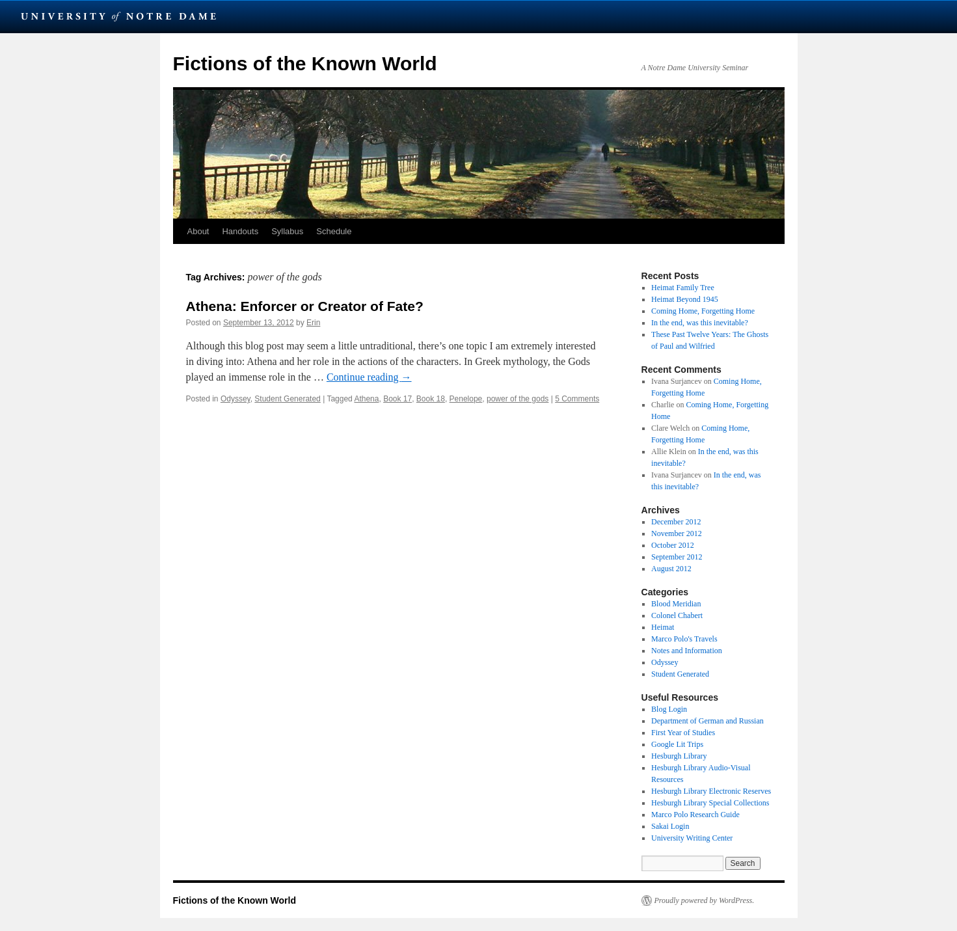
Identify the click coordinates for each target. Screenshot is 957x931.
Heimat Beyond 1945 (684, 299)
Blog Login (669, 709)
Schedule (333, 231)
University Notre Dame (119, 16)
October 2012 (672, 545)
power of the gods (517, 398)
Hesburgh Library (679, 756)
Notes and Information (686, 650)
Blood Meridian (676, 603)
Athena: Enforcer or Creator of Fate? (305, 306)
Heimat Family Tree (682, 287)
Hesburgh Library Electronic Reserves (711, 791)
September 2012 (676, 556)
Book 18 (430, 398)
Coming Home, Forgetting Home (703, 311)
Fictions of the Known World (305, 63)
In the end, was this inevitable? (699, 322)
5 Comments (577, 398)
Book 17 (397, 398)
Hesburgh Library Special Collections (710, 802)
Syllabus (287, 231)
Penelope (466, 398)
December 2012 (676, 521)
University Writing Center (692, 838)
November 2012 (676, 533)
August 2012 (671, 568)
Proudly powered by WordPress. (704, 900)
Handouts (240, 231)
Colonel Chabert (677, 615)
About (198, 231)
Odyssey (235, 398)
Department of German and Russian (707, 720)
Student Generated (287, 398)
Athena (366, 398)
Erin (313, 322)
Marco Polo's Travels (684, 638)
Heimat (662, 627)
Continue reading (369, 377)
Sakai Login (670, 826)
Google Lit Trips (677, 744)
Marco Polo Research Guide (695, 814)
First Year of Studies (683, 732)
